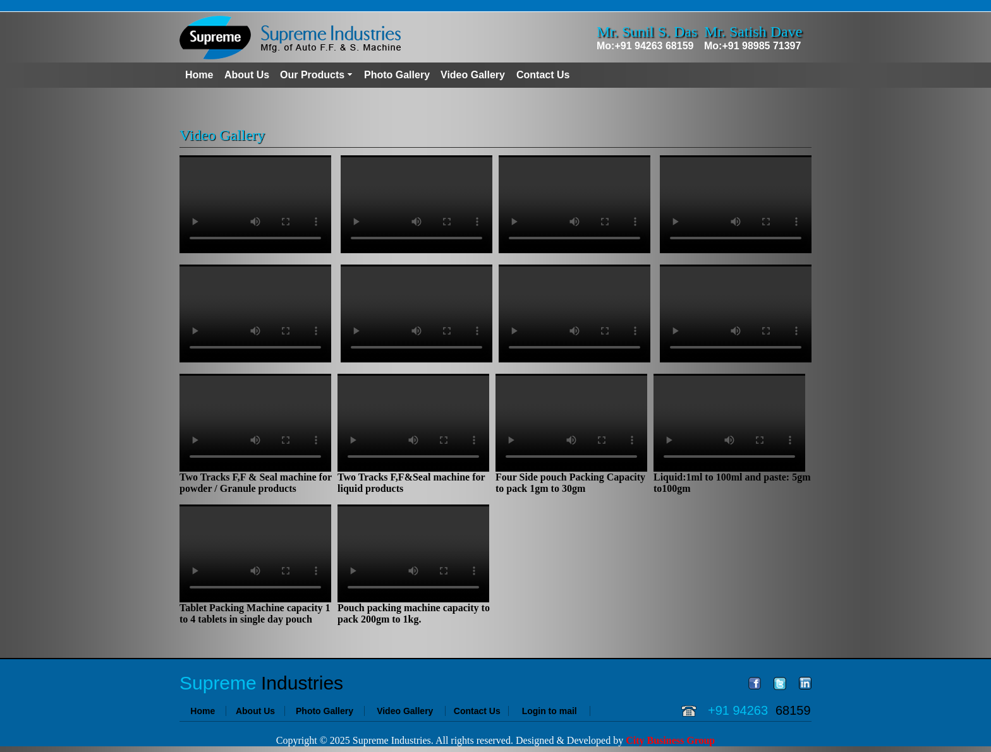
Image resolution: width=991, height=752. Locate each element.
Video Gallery (473, 74)
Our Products (312, 74)
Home (199, 74)
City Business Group (670, 740)
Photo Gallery (397, 74)
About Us (246, 74)
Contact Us (542, 74)
